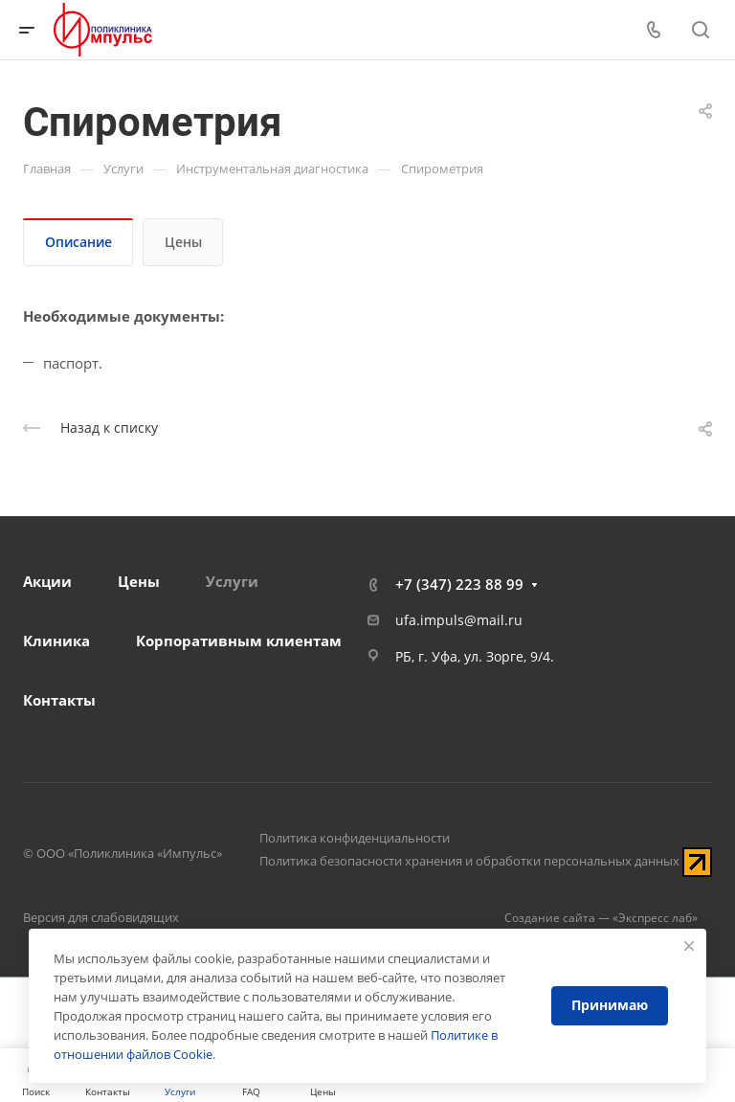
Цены (183, 242)
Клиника (56, 640)
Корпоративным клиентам (239, 640)
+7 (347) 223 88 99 (459, 584)
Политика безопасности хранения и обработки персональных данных (469, 860)
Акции (47, 581)
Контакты (59, 699)
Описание (78, 242)
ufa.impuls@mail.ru (459, 620)
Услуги (232, 581)
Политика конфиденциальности (354, 837)
